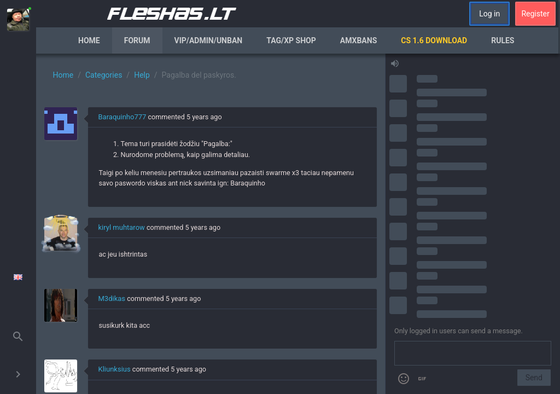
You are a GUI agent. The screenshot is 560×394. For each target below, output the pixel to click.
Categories (103, 75)
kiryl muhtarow (121, 227)
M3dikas (112, 298)
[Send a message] (472, 353)
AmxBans (358, 40)
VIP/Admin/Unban (208, 40)
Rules (502, 40)
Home (89, 40)
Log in (489, 13)
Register (535, 13)
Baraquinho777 (122, 117)
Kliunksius (114, 369)
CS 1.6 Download (434, 40)
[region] (210, 224)
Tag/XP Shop (291, 40)
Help (142, 75)
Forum (137, 40)
